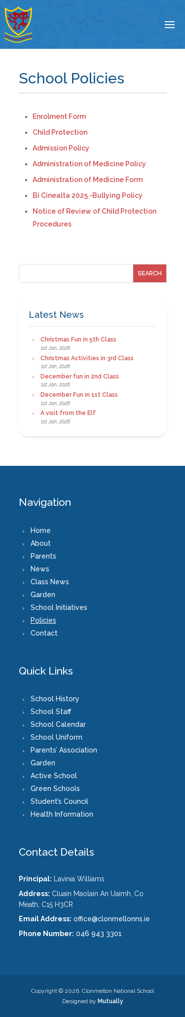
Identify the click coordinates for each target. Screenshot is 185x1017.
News (40, 569)
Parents (43, 556)
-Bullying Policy (115, 195)
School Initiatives (59, 607)
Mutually (110, 1001)
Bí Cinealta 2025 (60, 195)
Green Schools (55, 788)
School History (55, 699)
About (41, 543)
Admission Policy (61, 148)
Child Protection (60, 132)
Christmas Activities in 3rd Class (87, 358)
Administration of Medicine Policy (89, 164)
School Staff (51, 712)
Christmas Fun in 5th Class (78, 339)
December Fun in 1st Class (79, 394)
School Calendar (58, 724)
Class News (50, 582)
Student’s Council (59, 801)
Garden (43, 595)
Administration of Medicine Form (88, 180)
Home (41, 530)
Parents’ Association (64, 750)
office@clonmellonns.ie (112, 919)
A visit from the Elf (68, 413)
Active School (54, 776)
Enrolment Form (59, 116)
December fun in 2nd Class (79, 376)
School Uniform (56, 737)
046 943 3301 (99, 934)
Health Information (62, 814)
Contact (44, 633)
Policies (43, 620)
